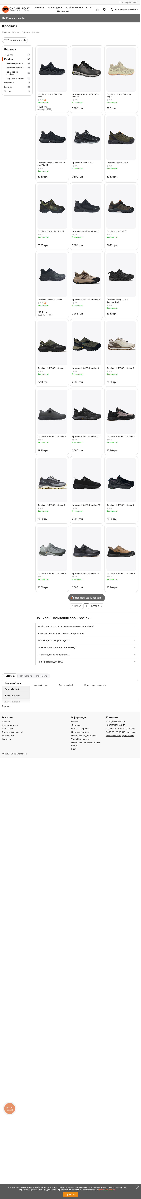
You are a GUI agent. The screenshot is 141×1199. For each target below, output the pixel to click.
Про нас (6, 721)
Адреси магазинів (10, 725)
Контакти (6, 739)
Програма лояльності (12, 732)
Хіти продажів (54, 7)
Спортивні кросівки (18, 78)
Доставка (75, 725)
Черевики (17, 82)
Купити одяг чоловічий (95, 685)
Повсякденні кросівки (18, 73)
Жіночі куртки (12, 695)
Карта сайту (8, 735)
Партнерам (63, 11)
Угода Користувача (80, 739)
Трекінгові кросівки (18, 67)
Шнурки (17, 87)
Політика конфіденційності (83, 735)
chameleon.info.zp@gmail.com (120, 735)
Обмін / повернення (80, 728)
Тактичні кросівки (18, 63)
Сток (88, 7)
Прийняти (70, 1194)
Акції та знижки (74, 7)
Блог (73, 749)
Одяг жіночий (11, 689)
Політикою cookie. (106, 1189)
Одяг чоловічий (66, 685)
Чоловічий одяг (13, 683)
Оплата (74, 721)
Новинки (39, 7)
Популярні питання (80, 732)
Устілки (17, 91)
